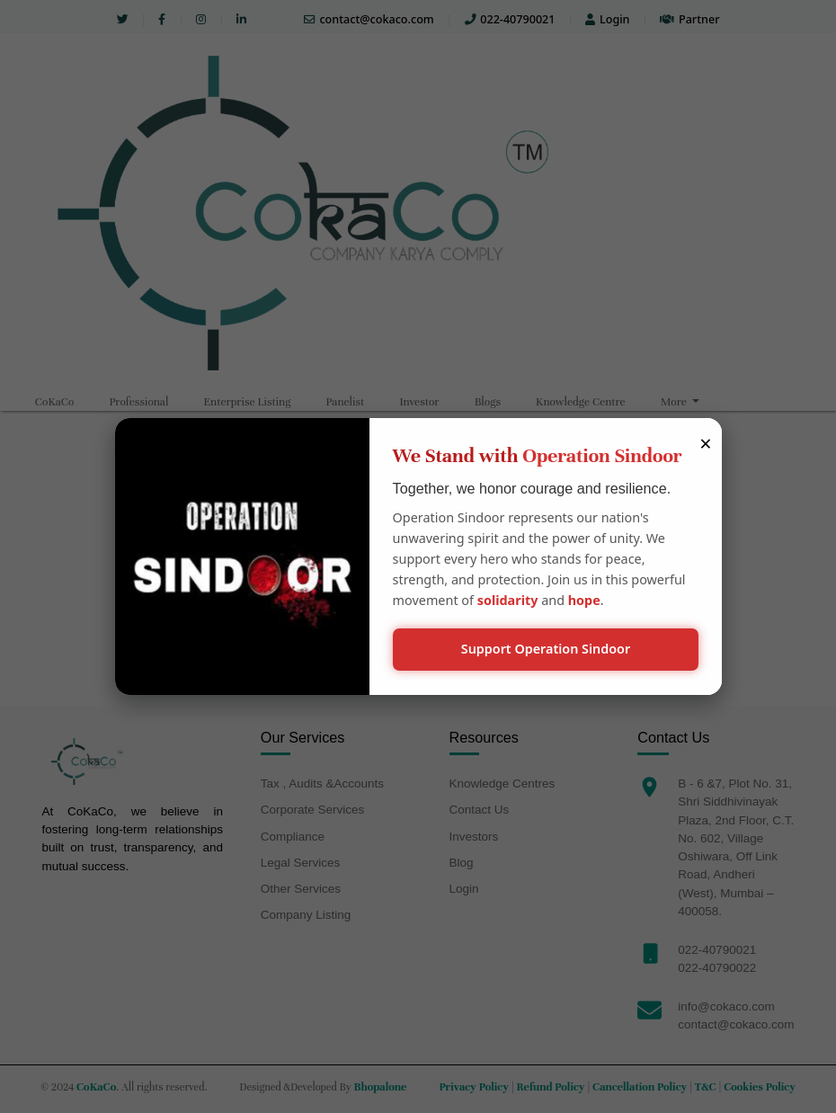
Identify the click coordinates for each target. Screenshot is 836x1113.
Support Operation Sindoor (546, 648)
